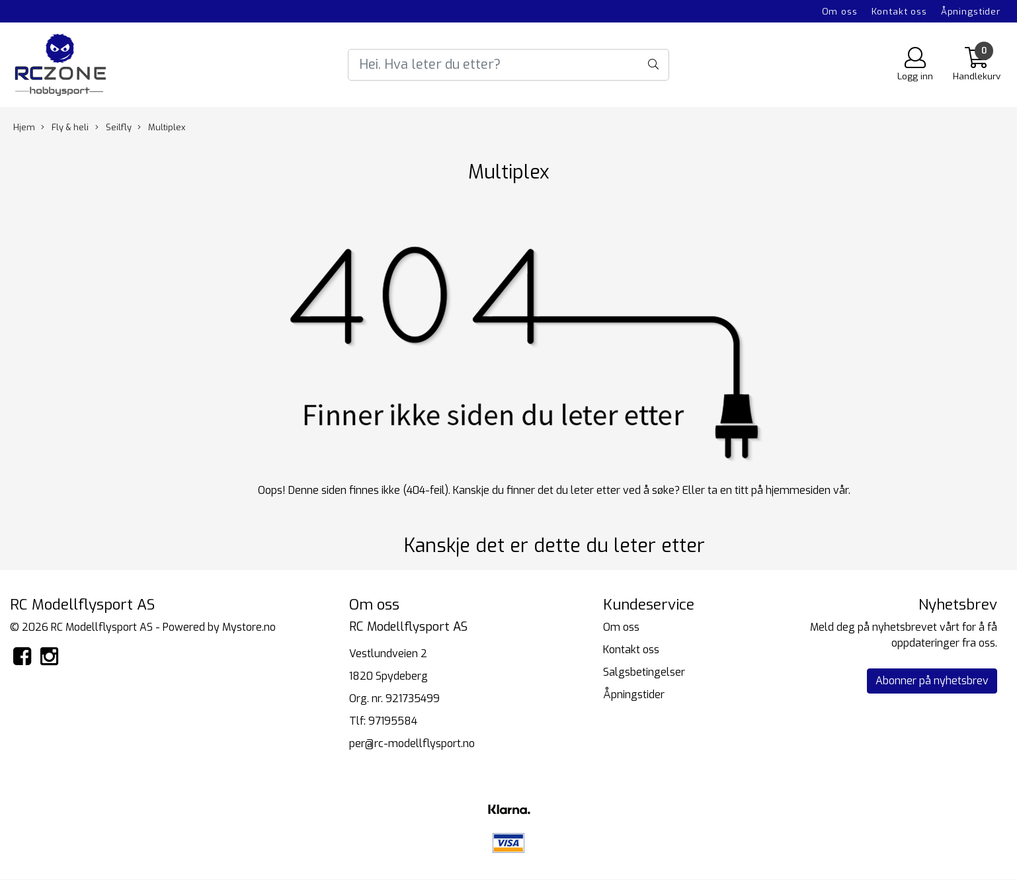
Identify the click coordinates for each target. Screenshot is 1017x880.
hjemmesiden (798, 490)
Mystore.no (249, 627)
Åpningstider (970, 11)
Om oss (840, 11)
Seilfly (113, 127)
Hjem (24, 127)
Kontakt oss (899, 11)
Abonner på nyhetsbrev (932, 681)
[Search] (508, 65)
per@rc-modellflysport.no (412, 743)
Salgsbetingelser (644, 672)
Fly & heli (65, 127)
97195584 (392, 721)
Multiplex (161, 127)
